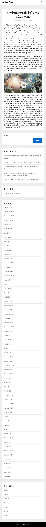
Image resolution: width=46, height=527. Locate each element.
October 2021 (8, 412)
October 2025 (8, 220)
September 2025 (9, 224)
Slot (5, 516)
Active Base (7, 2)
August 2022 (8, 382)
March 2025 (7, 250)
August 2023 (8, 331)
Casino (6, 494)
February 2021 (8, 438)
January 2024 (8, 310)
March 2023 (7, 352)
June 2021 (7, 421)
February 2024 (8, 305)
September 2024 (9, 276)
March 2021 (7, 434)
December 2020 (9, 446)
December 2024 (9, 263)
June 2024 (7, 288)
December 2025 (9, 212)
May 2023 (7, 344)
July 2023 (7, 335)
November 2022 (9, 370)
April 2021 (7, 429)
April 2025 (7, 246)
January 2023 (8, 361)
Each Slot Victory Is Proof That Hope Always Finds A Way (22, 180)
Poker (6, 511)
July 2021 (7, 416)
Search (6, 136)
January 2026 (8, 207)
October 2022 (8, 374)
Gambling (7, 503)
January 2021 (8, 442)
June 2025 (7, 237)
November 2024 (9, 267)
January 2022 (8, 399)
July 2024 (7, 284)
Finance (6, 499)
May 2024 (7, 293)
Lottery (6, 507)
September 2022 (9, 378)
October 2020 (8, 455)
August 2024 (8, 280)
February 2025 (8, 254)
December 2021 (9, 404)
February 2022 (8, 395)
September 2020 (9, 459)
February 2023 (8, 357)
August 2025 (8, 229)
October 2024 (8, 271)
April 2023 (7, 348)
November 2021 (9, 408)
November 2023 (9, 318)
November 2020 (9, 451)
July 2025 (7, 233)
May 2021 (7, 425)
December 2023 (9, 314)
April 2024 (7, 297)
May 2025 (7, 241)
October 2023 (8, 323)
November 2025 (9, 216)
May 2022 (7, 387)
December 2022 (9, 365)
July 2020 (7, 468)
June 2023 (7, 340)
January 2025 (8, 259)
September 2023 (9, 327)
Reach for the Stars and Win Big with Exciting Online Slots (22, 162)
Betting (6, 490)
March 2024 (7, 301)
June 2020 (7, 472)
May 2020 (7, 476)
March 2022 (7, 391)
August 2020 (8, 463)
